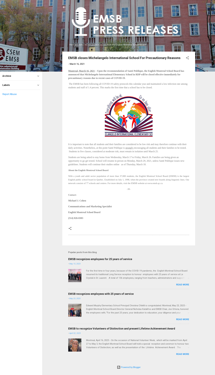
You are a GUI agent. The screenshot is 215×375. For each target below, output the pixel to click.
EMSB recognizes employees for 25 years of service (100, 259)
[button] (187, 58)
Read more (182, 284)
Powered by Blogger (129, 367)
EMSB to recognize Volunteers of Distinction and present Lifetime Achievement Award (121, 328)
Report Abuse (9, 94)
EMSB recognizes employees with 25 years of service (101, 293)
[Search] (193, 8)
